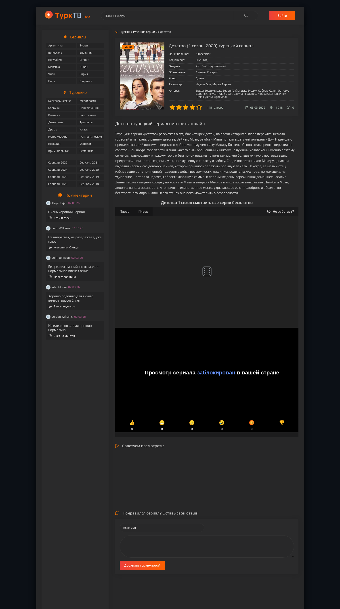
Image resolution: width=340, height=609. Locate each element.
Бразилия (86, 52)
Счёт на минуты (62, 335)
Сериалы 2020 (89, 169)
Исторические (57, 136)
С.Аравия (86, 81)
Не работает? (280, 211)
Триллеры (86, 122)
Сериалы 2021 (89, 162)
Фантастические (91, 136)
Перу (51, 81)
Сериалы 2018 (89, 184)
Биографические (59, 101)
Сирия (84, 74)
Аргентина (55, 45)
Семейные (86, 151)
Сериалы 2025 (57, 162)
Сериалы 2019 (89, 176)
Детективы (55, 122)
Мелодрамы (88, 101)
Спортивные (88, 115)
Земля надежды (62, 306)
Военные (54, 115)
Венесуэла (55, 52)
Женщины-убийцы (64, 247)
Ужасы (84, 129)
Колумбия (55, 59)
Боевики (54, 108)
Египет (84, 59)
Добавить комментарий (142, 565)
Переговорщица (62, 276)
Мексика (54, 67)
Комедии (54, 143)
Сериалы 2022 (57, 184)
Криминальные (58, 151)
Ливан (84, 67)
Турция (84, 45)
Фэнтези (85, 143)
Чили (51, 74)
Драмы (52, 129)
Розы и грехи (60, 217)
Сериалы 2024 (57, 169)
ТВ (72, 15)
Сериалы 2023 (57, 176)
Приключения (89, 108)
